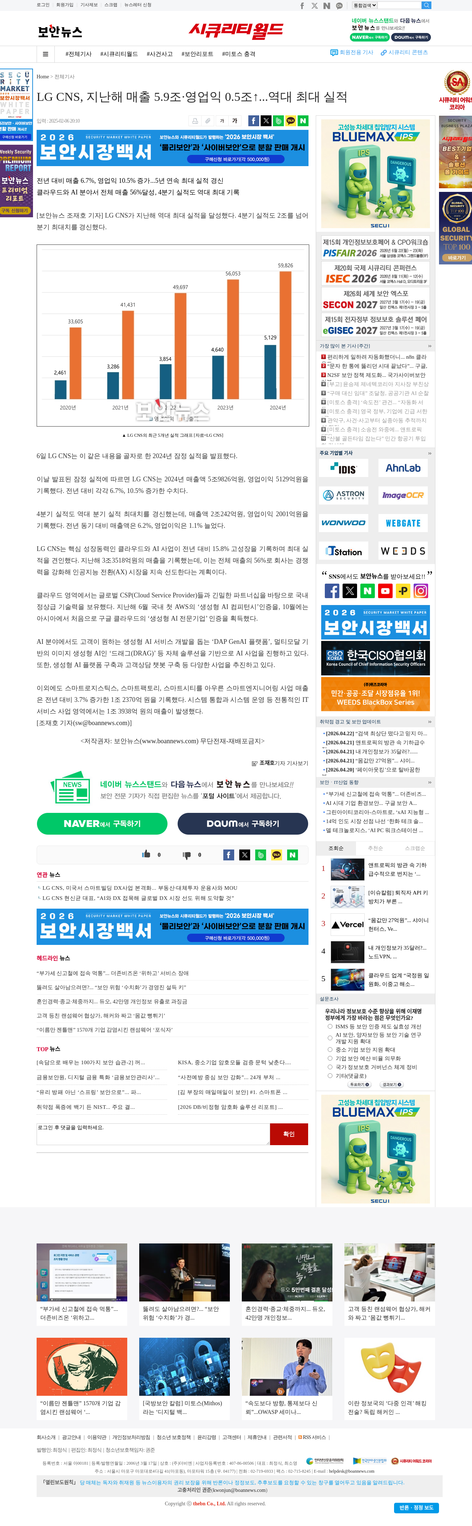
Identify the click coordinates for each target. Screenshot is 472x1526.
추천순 (375, 848)
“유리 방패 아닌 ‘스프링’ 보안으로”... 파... (89, 1092)
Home (43, 76)
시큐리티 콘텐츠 (408, 52)
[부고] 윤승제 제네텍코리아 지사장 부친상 (378, 384)
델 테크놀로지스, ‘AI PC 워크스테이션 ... (374, 830)
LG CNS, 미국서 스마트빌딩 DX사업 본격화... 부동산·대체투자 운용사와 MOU (139, 888)
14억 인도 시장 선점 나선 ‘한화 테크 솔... (374, 821)
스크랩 (110, 4)
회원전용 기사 (357, 52)
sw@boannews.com (101, 723)
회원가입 (65, 4)
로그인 (43, 4)
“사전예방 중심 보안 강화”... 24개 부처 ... (229, 1077)
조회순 (336, 848)
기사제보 (89, 4)
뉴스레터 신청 (138, 4)
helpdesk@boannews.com (351, 1471)
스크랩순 (415, 848)
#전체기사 (79, 54)
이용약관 (96, 1437)
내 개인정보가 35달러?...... (372, 751)
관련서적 (282, 1437)
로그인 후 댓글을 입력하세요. (153, 1134)
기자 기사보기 (280, 763)
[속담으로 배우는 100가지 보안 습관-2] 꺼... (91, 1062)
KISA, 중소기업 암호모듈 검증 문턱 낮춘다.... (234, 1062)
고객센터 (231, 1437)
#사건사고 (160, 54)
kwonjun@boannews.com (239, 1490)
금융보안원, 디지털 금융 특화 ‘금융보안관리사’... (98, 1077)
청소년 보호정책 (174, 1437)
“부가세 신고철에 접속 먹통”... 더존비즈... (376, 794)
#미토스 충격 (239, 54)
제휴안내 (257, 1437)
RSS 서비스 (314, 1437)
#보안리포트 (198, 54)
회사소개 (46, 1437)
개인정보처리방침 (131, 1437)
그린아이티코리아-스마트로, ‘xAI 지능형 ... (377, 812)
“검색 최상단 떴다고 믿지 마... (376, 733)
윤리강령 (206, 1437)
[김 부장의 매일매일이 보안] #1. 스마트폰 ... (232, 1092)
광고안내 (71, 1437)
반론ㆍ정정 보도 (416, 1508)
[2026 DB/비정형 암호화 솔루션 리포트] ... (230, 1107)
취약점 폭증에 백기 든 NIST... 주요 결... (86, 1107)
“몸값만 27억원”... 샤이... (370, 761)
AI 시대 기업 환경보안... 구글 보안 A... (371, 803)
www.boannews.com (169, 741)
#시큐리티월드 (119, 54)
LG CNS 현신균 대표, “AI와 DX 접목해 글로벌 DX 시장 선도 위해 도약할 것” (138, 898)
